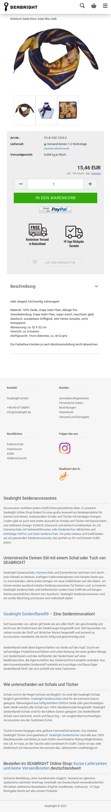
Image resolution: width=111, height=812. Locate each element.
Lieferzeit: (17, 144)
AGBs (10, 453)
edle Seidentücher (63, 529)
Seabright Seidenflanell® (26, 613)
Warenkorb (66, 412)
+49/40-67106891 (18, 407)
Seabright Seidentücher (64, 735)
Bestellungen (67, 407)
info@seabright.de (19, 412)
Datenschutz (15, 444)
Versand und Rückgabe (74, 417)
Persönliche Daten (71, 403)
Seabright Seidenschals (46, 698)
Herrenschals (45, 572)
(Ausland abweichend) (56, 148)
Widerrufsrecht (16, 458)
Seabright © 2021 (55, 806)
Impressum (14, 449)
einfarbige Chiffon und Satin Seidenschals (30, 534)
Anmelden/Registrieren (74, 398)
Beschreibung (22, 286)
